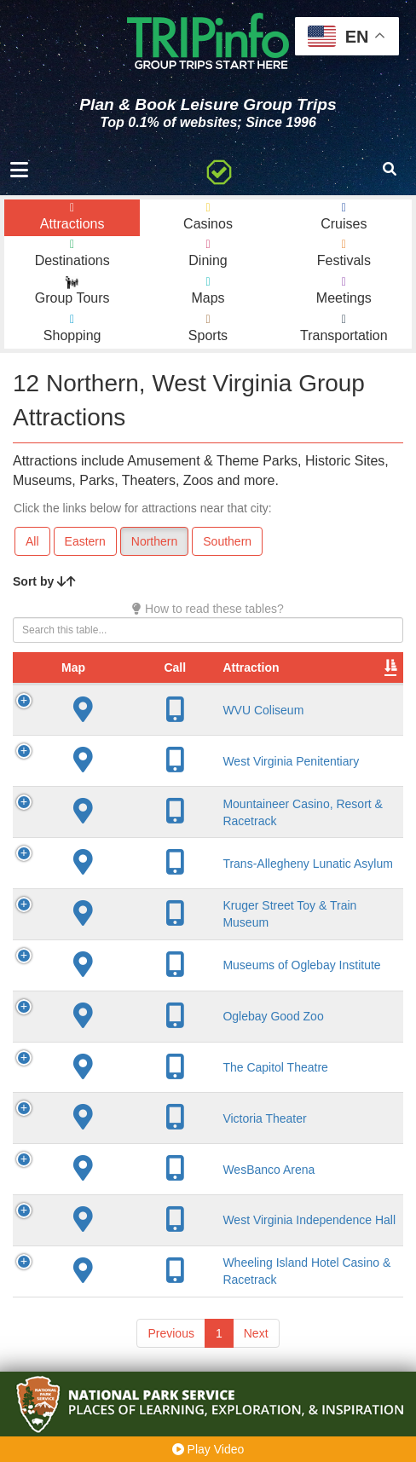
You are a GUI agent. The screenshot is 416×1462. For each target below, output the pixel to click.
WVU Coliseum (165, 727)
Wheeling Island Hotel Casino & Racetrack (168, 1296)
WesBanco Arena (171, 1186)
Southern (227, 541)
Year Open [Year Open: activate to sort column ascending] (354, 676)
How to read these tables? (208, 608)
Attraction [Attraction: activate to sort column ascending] (153, 684)
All (32, 541)
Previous (170, 1365)
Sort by (44, 581)
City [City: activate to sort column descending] (264, 684)
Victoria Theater (167, 1135)
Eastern (85, 541)
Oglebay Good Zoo (175, 1033)
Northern (154, 541)
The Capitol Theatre (177, 1084)
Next (256, 1365)
